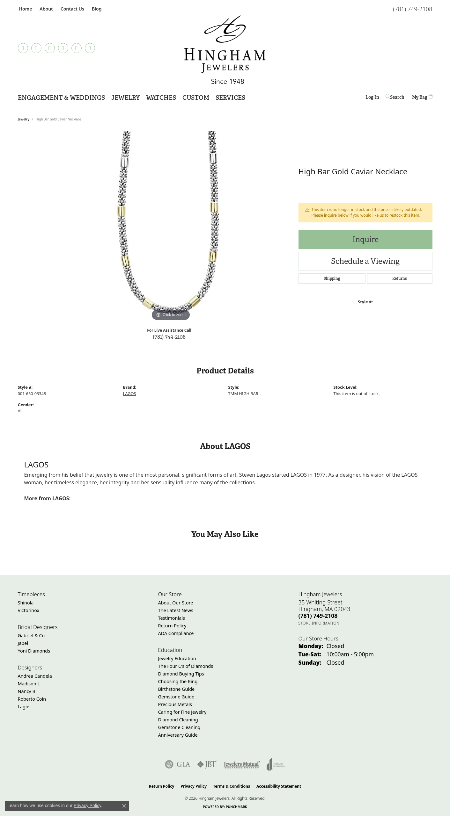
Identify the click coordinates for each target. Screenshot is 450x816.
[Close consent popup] (124, 806)
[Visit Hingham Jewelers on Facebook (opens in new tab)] (36, 48)
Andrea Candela (35, 676)
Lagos (24, 707)
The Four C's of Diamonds (185, 666)
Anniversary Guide (178, 735)
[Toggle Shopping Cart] (422, 97)
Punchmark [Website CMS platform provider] (236, 807)
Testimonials (171, 618)
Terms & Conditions (231, 786)
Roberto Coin (32, 699)
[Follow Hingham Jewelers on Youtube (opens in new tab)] (90, 48)
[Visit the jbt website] (207, 764)
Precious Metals (175, 704)
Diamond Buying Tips (181, 674)
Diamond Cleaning (178, 720)
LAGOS (129, 393)
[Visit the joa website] (276, 764)
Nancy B (26, 691)
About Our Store (175, 603)
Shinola (26, 603)
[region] (171, 226)
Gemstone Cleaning (179, 727)
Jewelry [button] (125, 98)
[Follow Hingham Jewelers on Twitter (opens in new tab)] (76, 48)
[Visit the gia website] (177, 764)
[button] (45, 8)
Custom (195, 98)
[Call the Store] (318, 615)
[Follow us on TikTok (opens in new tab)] (23, 48)
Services (230, 98)
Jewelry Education (177, 658)
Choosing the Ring (178, 681)
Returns (399, 278)
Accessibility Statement (278, 786)
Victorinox (29, 610)
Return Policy (172, 626)
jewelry (24, 119)
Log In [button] (372, 98)
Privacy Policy (194, 786)
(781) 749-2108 (169, 336)
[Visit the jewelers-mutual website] (242, 764)
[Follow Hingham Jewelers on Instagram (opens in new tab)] (50, 48)
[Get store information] (319, 623)
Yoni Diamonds (34, 651)
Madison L (29, 684)
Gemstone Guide (176, 697)
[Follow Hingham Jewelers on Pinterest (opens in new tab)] (63, 48)
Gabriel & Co (31, 635)
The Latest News (175, 610)
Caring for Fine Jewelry (182, 712)
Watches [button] (161, 98)
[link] (25, 8)
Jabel (23, 643)
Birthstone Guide (176, 689)
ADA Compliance (176, 633)
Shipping (332, 278)
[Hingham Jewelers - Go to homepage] (225, 49)
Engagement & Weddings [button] (61, 98)
